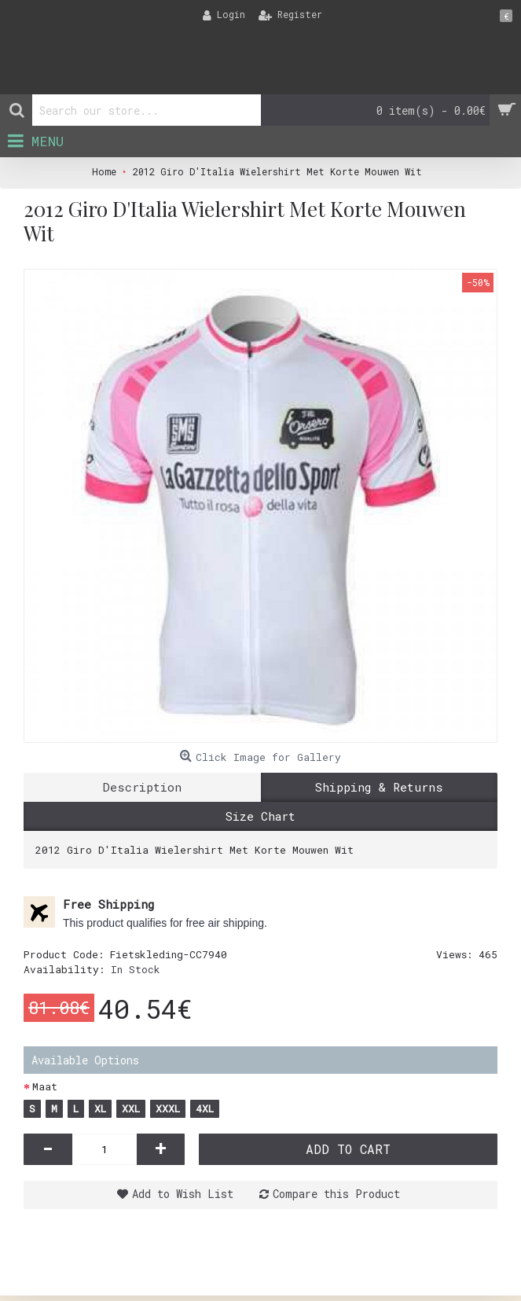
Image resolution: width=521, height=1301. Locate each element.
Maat (44, 1086)
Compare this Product (336, 1193)
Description (142, 787)
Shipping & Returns (379, 787)
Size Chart (260, 816)
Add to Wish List (182, 1193)
